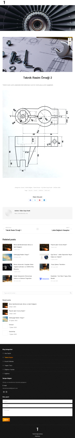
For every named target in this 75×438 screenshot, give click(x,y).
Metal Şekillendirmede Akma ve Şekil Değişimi (23, 246)
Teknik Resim (36, 187)
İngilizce (7, 373)
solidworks (41, 190)
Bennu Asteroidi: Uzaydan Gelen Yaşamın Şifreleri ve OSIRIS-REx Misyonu (24, 266)
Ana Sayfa (8, 353)
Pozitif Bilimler (9, 361)
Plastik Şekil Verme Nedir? (59, 245)
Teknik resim (47, 190)
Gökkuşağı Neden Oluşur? (21, 254)
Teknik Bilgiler (28, 187)
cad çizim (30, 190)
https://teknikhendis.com (21, 213)
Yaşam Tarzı (8, 365)
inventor (35, 190)
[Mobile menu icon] (71, 3)
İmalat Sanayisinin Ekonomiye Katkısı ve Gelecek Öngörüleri (23, 277)
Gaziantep (12, 331)
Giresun (11, 324)
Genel (22, 187)
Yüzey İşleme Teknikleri (58, 264)
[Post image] (7, 247)
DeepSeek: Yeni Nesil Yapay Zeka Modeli (61, 277)
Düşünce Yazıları (9, 369)
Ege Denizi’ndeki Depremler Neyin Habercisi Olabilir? (61, 256)
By (47, 187)
